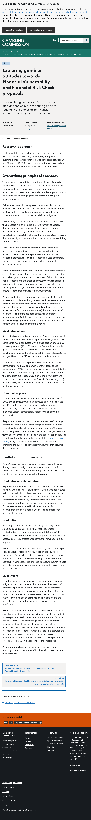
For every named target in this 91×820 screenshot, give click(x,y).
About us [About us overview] (6, 754)
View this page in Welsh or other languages (20, 810)
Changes (28, 128)
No (11, 722)
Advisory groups (9, 757)
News (27, 738)
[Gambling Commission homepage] (15, 45)
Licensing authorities (10, 751)
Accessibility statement (12, 782)
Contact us (29, 744)
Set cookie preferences (41, 30)
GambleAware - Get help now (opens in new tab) (78, 756)
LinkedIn (50, 747)
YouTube (50, 750)
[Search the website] (86, 40)
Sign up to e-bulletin (78, 770)
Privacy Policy (8, 787)
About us (14, 51)
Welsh (5, 805)
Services (28, 748)
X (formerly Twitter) (55, 744)
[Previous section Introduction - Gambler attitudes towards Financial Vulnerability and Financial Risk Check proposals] (34, 668)
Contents (6, 139)
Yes (6, 722)
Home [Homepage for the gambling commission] (5, 51)
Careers (28, 741)
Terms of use (7, 796)
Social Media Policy (10, 801)
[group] (34, 703)
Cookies (5, 791)
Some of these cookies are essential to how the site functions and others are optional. (44, 12)
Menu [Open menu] (54, 40)
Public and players (9, 741)
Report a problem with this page (28, 722)
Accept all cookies (14, 30)
